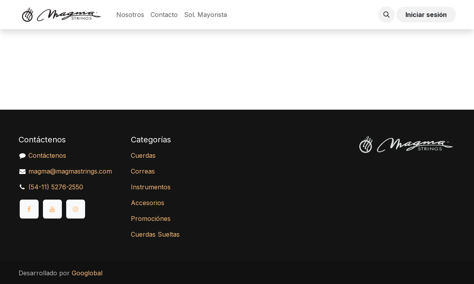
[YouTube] (52, 209)
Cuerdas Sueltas (155, 234)
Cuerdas (143, 155)
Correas (143, 171)
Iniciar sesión (426, 15)
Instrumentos (151, 187)
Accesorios (147, 203)
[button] (386, 14)
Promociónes (151, 218)
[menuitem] (130, 14)
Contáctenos (47, 155)
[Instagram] (75, 209)
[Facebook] (29, 209)
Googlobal (87, 273)
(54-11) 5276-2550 (55, 187)
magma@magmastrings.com (70, 171)
